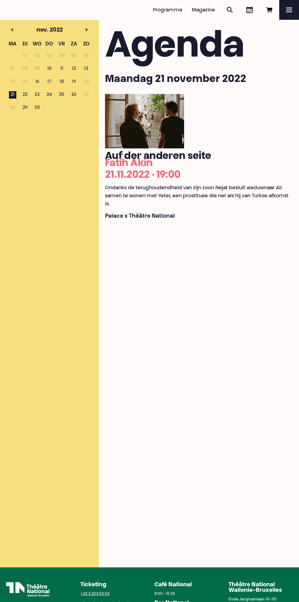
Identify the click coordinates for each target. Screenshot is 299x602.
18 (62, 82)
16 (37, 82)
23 (37, 95)
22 (25, 95)
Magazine (203, 10)
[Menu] (289, 10)
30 (37, 108)
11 (61, 69)
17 (49, 82)
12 (74, 69)
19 (74, 82)
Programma (167, 10)
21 (13, 95)
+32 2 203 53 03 (94, 594)
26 (73, 95)
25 (61, 95)
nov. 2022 (38, 30)
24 (49, 95)
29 (25, 108)
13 (86, 69)
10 (49, 69)
